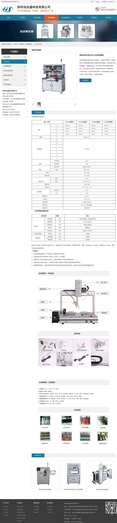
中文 (92, 1)
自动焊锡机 (51, 17)
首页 (8, 17)
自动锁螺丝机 (65, 17)
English (97, 1)
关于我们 (23, 17)
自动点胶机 (37, 17)
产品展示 (80, 17)
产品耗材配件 (7, 84)
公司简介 (5, 506)
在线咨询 (85, 80)
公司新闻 (36, 506)
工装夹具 (6, 80)
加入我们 (50, 512)
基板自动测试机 (8, 75)
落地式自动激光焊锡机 (45, 489)
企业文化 (5, 509)
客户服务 (50, 509)
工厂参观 (5, 515)
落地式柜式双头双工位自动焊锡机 (73, 489)
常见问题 (36, 512)
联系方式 (50, 506)
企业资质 (5, 512)
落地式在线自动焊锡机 (102, 489)
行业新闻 (36, 509)
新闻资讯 (94, 17)
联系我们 (108, 17)
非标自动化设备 (8, 70)
